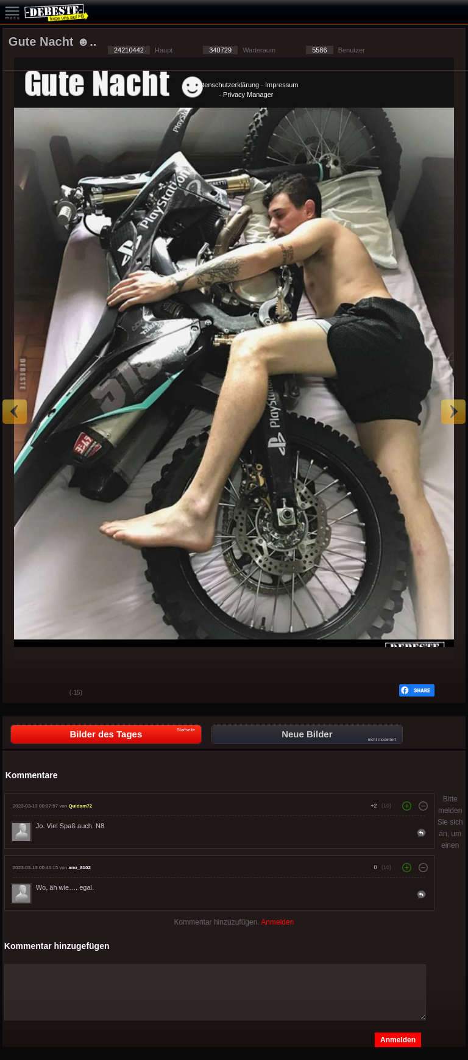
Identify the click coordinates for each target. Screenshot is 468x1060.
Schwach (51, 693)
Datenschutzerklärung (226, 84)
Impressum (281, 84)
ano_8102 (79, 867)
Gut (20, 693)
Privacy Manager (248, 94)
